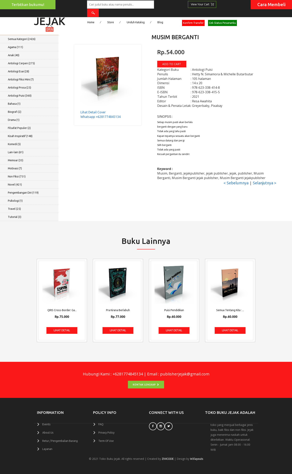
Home (90, 22)
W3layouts (196, 458)
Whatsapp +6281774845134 (100, 116)
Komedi (14, 144)
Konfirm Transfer (193, 22)
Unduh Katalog (136, 22)
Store (110, 22)
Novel (15, 184)
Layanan (47, 448)
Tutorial (14, 216)
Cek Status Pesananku (222, 22)
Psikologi (15, 200)
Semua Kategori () (21, 39)
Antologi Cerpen (21, 63)
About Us (48, 432)
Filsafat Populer (19, 128)
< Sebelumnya (236, 183)
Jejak (49, 20)
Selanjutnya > (264, 183)
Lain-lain (15, 152)
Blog (160, 22)
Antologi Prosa (19, 87)
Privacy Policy (106, 432)
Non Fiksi (17, 176)
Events (46, 424)
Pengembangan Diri (23, 192)
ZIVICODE (168, 458)
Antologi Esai (18, 71)
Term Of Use (106, 440)
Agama (15, 47)
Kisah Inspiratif (20, 136)
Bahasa (14, 103)
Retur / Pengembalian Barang (60, 440)
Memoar (15, 160)
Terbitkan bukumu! (27, 4)
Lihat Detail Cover (93, 112)
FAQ (100, 424)
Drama (13, 119)
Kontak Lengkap (146, 384)
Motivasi (15, 168)
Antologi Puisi (19, 95)
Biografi (14, 111)
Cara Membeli (271, 4)
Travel (14, 208)
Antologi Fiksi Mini (21, 79)
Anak (13, 55)
